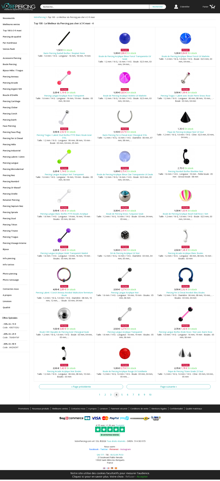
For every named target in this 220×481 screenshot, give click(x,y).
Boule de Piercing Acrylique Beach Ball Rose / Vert (185, 213)
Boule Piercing (10, 64)
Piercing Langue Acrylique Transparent (124, 332)
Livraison (7, 301)
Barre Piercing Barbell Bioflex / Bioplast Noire (64, 53)
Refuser (130, 476)
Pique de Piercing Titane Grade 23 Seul (185, 371)
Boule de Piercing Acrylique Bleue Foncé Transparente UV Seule (125, 57)
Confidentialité (176, 408)
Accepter (142, 476)
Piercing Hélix (9, 144)
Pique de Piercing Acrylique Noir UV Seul (185, 132)
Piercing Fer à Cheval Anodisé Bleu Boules (185, 292)
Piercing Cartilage (11, 101)
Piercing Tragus (10, 237)
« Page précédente (81, 386)
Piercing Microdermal (13, 169)
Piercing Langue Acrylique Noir (125, 292)
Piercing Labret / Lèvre (13, 156)
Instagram (125, 449)
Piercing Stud (9, 218)
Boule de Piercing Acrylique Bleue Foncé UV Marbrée (185, 56)
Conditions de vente (139, 408)
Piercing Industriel (11, 150)
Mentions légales (159, 408)
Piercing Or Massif (12, 187)
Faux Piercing (9, 126)
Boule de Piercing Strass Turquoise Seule (124, 213)
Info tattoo (8, 264)
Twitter (104, 449)
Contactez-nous (11, 289)
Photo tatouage (11, 279)
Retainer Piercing (11, 200)
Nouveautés (9, 18)
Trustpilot (120, 425)
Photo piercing (10, 273)
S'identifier (185, 6)
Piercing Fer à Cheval (13, 138)
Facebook (93, 449)
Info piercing (9, 258)
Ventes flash (9, 49)
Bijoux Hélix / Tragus (13, 70)
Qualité (6, 307)
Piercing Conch (10, 113)
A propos (7, 295)
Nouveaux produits (40, 408)
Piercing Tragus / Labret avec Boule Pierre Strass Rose (185, 95)
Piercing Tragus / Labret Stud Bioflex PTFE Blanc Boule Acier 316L (64, 136)
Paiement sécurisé (119, 408)
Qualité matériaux (194, 408)
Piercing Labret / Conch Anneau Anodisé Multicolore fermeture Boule (64, 294)
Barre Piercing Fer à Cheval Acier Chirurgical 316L (125, 135)
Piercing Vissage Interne (14, 243)
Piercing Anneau (11, 76)
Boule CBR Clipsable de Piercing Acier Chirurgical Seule (64, 332)
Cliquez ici (78, 476)
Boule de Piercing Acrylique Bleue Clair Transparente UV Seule (125, 174)
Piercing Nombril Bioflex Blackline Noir (185, 171)
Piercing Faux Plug (11, 132)
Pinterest (114, 449)
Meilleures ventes (11, 24)
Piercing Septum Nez (13, 206)
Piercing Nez (9, 175)
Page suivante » (168, 386)
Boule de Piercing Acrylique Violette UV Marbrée (124, 95)
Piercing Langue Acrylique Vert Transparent (64, 174)
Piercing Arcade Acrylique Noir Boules (64, 371)
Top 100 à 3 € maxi (12, 30)
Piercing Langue (10, 163)
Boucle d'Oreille (10, 95)
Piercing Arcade (10, 82)
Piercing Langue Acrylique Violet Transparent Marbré (64, 253)
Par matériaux (10, 42)
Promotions (23, 408)
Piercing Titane (10, 230)
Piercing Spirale (10, 212)
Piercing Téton (10, 224)
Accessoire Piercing (12, 58)
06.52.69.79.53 (116, 454)
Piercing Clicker (10, 107)
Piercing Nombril (11, 181)
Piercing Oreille (10, 193)
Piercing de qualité (12, 36)
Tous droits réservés (116, 441)
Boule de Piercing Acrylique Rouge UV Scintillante (125, 371)
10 (150, 394)
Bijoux (6, 249)
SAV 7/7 (100, 454)
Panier (205, 6)
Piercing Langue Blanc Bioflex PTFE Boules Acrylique (64, 213)
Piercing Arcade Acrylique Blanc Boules (185, 253)
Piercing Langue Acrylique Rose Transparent (64, 95)
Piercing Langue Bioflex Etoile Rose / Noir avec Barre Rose (185, 332)
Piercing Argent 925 (12, 89)
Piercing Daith (10, 119)
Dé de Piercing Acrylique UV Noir (125, 253)
